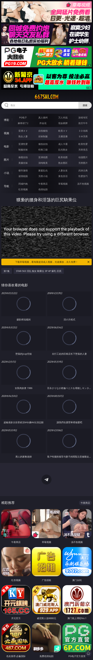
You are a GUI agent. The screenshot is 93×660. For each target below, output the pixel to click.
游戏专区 (83, 117)
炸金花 (43, 123)
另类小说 (43, 176)
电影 (6, 146)
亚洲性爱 (23, 144)
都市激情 (23, 170)
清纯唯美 (43, 162)
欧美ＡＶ (63, 130)
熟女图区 (63, 162)
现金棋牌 (63, 123)
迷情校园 (23, 176)
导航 (6, 186)
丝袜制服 (43, 136)
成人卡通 (63, 144)
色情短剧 (43, 189)
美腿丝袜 (23, 162)
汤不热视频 (83, 183)
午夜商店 (43, 183)
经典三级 (43, 149)
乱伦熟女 (63, 149)
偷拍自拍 (43, 144)
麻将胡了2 (23, 123)
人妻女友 (63, 170)
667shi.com (46, 97)
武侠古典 (83, 170)
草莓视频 (63, 183)
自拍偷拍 (43, 130)
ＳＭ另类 (83, 136)
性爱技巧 (83, 176)
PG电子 (23, 117)
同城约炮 (23, 183)
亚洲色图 (43, 157)
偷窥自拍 (23, 157)
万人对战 (63, 117)
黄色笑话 (63, 176)
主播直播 (63, 136)
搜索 (85, 105)
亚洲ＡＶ (23, 130)
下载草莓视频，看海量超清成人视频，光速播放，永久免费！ (52, 262)
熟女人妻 (23, 136)
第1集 (7, 271)
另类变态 (83, 149)
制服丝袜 (23, 149)
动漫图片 (83, 157)
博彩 (6, 120)
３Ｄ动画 (83, 130)
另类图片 (83, 162)
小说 (6, 173)
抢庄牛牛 (83, 123)
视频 (6, 133)
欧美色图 (63, 157)
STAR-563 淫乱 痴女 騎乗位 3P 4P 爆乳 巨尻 (38, 271)
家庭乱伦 (43, 170)
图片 (6, 159)
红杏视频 (23, 189)
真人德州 (43, 117)
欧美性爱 (83, 144)
